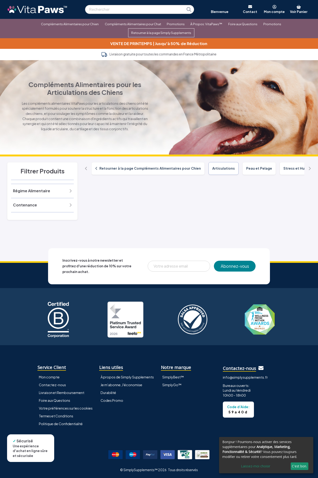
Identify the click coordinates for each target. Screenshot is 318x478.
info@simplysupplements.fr (245, 377)
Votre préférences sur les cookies (66, 408)
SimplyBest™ (173, 377)
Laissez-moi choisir (255, 466)
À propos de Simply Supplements (127, 377)
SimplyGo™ (172, 385)
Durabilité (108, 392)
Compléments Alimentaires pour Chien (70, 24)
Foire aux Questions (242, 24)
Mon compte (49, 377)
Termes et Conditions (56, 416)
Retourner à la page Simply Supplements (161, 33)
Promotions (176, 24)
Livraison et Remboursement (61, 392)
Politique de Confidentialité (61, 424)
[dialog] (266, 455)
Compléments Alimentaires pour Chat (133, 24)
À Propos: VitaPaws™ (206, 24)
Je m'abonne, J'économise (121, 385)
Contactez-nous (52, 385)
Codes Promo (112, 400)
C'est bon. (299, 466)
